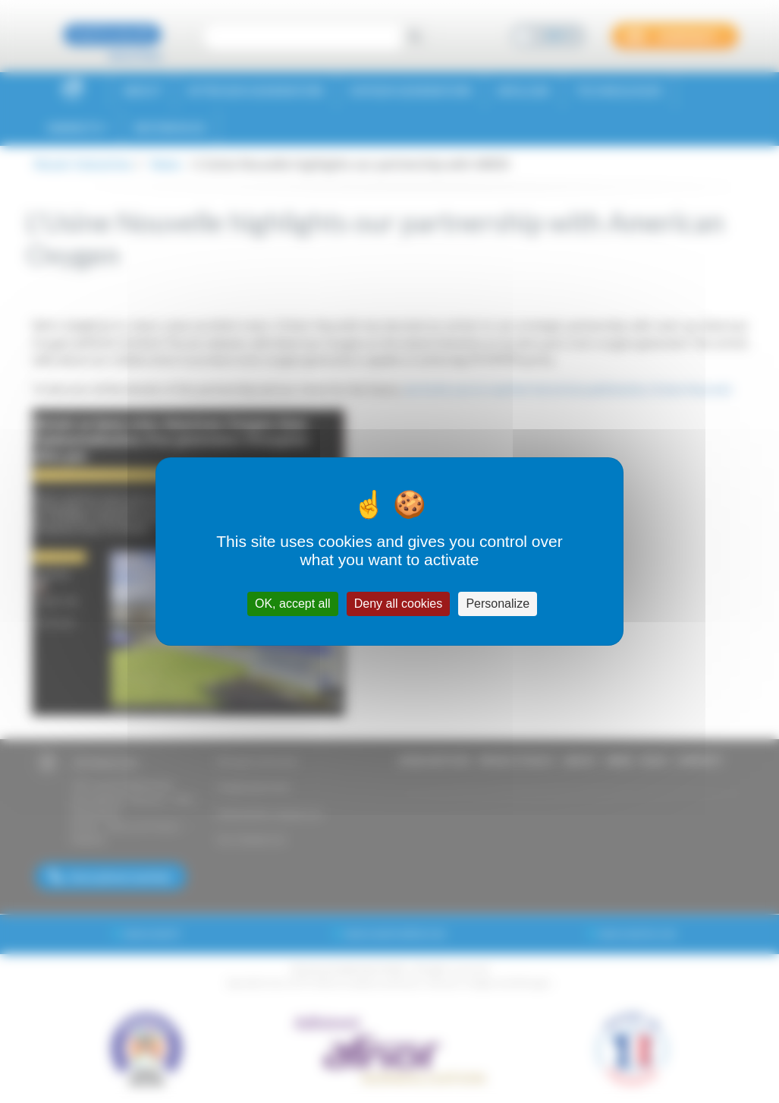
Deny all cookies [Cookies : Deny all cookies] (398, 603)
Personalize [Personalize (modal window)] (497, 603)
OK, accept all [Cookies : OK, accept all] (293, 603)
